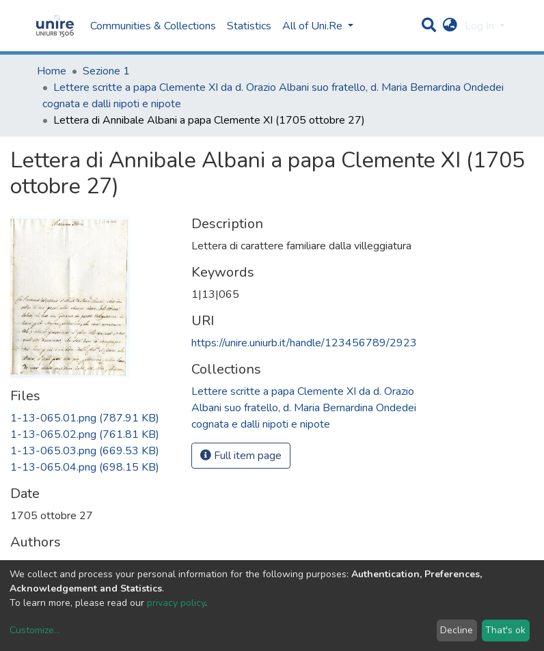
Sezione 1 (106, 71)
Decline (456, 630)
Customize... (35, 630)
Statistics (249, 25)
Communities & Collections (153, 25)
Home (51, 71)
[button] (450, 26)
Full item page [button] (241, 455)
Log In (481, 25)
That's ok (505, 630)
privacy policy (176, 602)
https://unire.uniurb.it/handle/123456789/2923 (304, 342)
